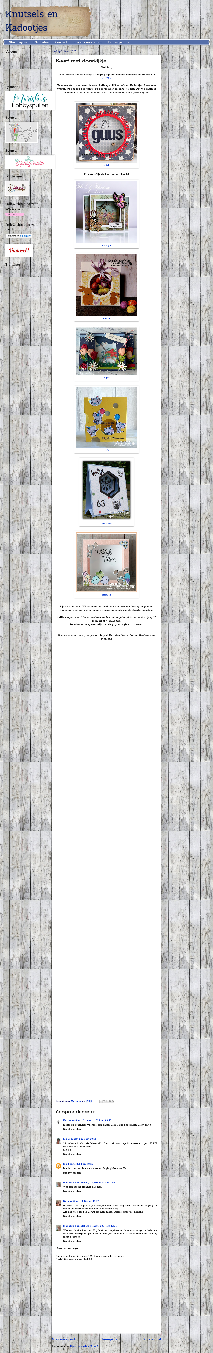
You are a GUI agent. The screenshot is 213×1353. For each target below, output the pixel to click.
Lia (65, 1139)
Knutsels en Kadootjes (31, 21)
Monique (106, 245)
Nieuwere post (63, 1339)
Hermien (106, 595)
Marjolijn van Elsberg (76, 1182)
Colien (106, 318)
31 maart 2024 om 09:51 (82, 1139)
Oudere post (151, 1339)
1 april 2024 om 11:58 (102, 1182)
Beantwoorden (72, 1129)
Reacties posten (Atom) (84, 1346)
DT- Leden (41, 42)
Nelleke (107, 165)
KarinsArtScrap (72, 1120)
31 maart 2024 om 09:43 (97, 1120)
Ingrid (106, 378)
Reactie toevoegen (68, 1248)
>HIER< (106, 78)
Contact (61, 42)
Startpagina (18, 42)
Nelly (106, 450)
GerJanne (106, 523)
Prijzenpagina (118, 42)
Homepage (108, 1339)
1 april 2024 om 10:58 (80, 1164)
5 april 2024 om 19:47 (86, 1201)
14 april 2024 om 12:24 (103, 1226)
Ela (65, 1164)
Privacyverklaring (87, 42)
